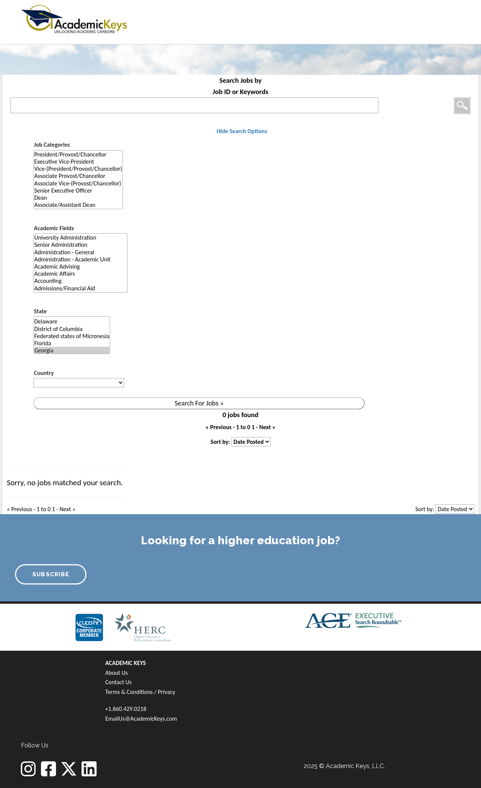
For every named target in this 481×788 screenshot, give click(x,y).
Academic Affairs (80, 273)
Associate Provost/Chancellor (78, 175)
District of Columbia (71, 329)
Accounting (80, 280)
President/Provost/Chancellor (78, 154)
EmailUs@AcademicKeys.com (141, 718)
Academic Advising (80, 266)
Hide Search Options (241, 131)
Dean (78, 197)
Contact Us (118, 682)
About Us (116, 672)
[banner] (74, 18)
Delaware (71, 321)
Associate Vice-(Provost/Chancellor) (78, 183)
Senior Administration (80, 244)
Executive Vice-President (78, 161)
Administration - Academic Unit (80, 259)
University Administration (80, 237)
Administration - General (80, 252)
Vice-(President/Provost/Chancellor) (78, 168)
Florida (71, 343)
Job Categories (52, 144)
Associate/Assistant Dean (78, 204)
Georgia (71, 350)
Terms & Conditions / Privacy (140, 691)
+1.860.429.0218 (125, 708)
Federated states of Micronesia (71, 336)
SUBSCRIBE (51, 574)
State (40, 311)
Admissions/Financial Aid (80, 288)
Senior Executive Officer (78, 190)
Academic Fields (54, 228)
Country (44, 373)
